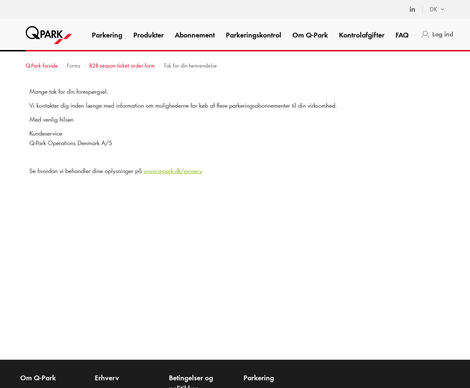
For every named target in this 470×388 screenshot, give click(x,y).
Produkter (148, 34)
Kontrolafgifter (361, 34)
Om (310, 34)
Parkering (107, 34)
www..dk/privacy (173, 171)
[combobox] (433, 9)
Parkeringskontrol (253, 34)
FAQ (402, 34)
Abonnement (195, 34)
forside (42, 65)
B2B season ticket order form (122, 65)
